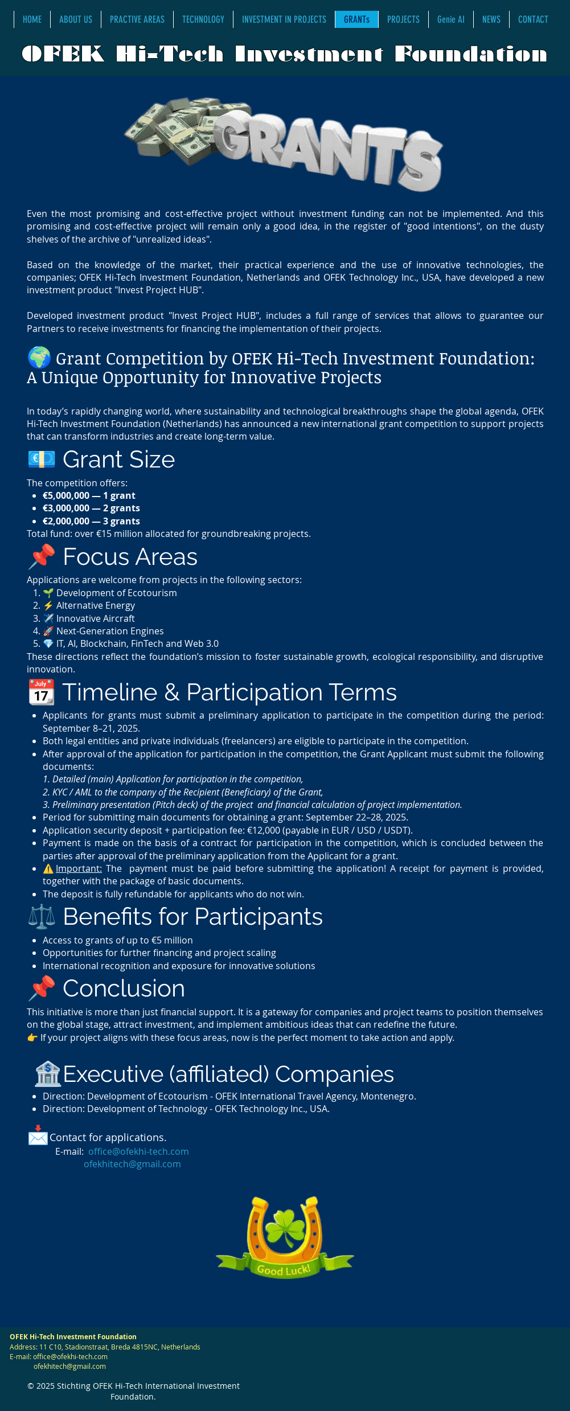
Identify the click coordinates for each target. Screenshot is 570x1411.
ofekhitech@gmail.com (132, 1164)
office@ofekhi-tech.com (138, 1151)
